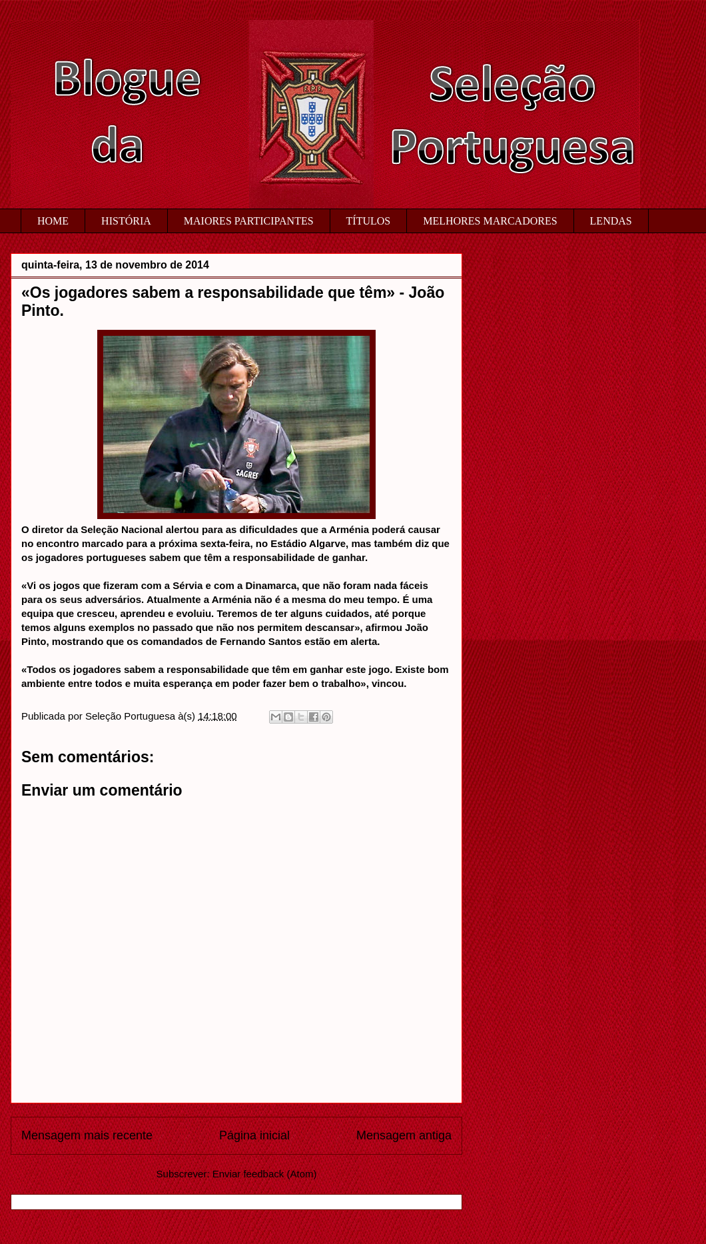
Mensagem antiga (404, 1135)
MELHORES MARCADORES (490, 221)
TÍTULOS (368, 221)
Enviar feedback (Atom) (264, 1173)
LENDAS (611, 221)
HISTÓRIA (126, 221)
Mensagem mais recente (87, 1135)
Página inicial (254, 1135)
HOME (53, 221)
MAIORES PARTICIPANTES (249, 221)
